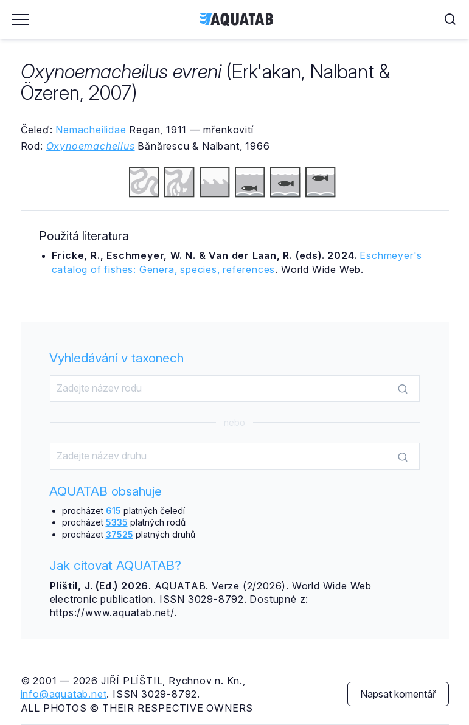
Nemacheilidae (90, 129)
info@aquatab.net (64, 694)
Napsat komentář (398, 694)
